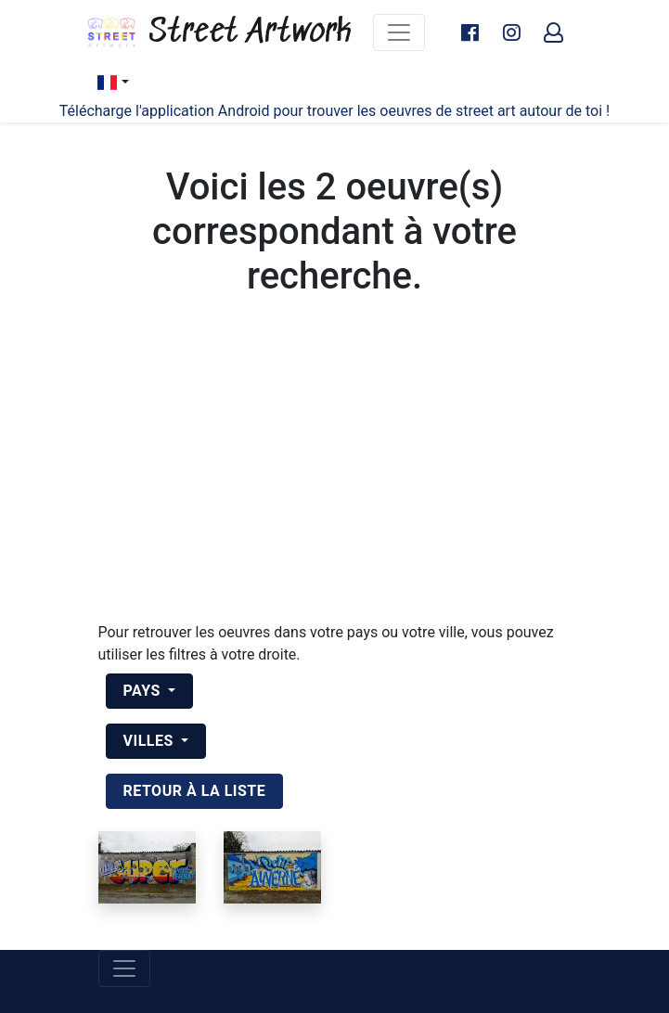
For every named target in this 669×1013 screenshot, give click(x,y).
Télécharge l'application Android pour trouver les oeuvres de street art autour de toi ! (334, 111)
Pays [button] (144, 690)
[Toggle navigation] (399, 32)
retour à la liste (194, 791)
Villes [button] (150, 741)
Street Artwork (218, 32)
